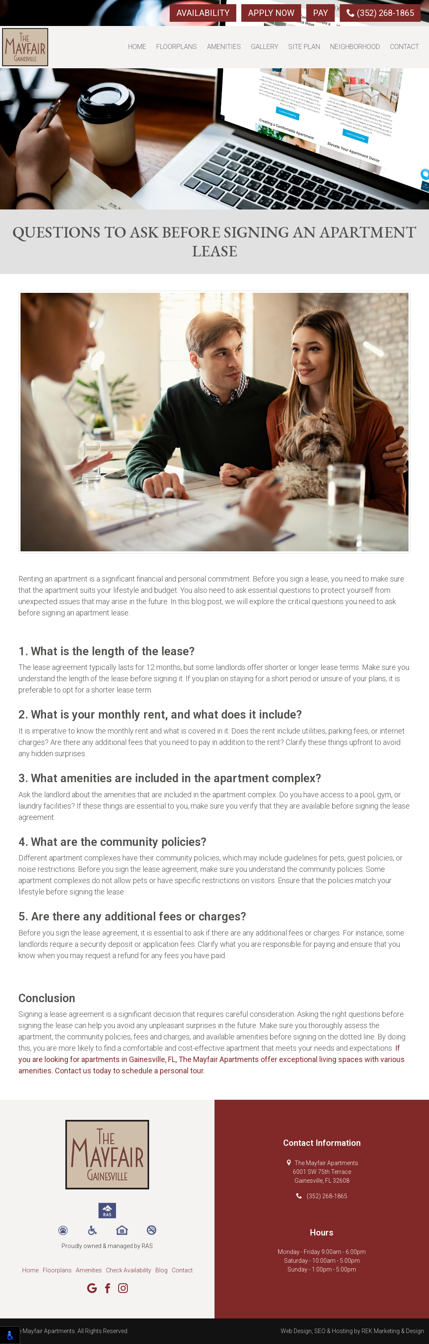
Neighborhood (355, 47)
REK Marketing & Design (393, 1331)
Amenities (224, 47)
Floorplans (176, 47)
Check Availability (128, 1270)
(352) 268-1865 (380, 13)
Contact (404, 47)
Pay (320, 13)
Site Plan (304, 47)
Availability (203, 13)
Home (137, 47)
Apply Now (271, 13)
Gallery (264, 47)
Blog (161, 1270)
